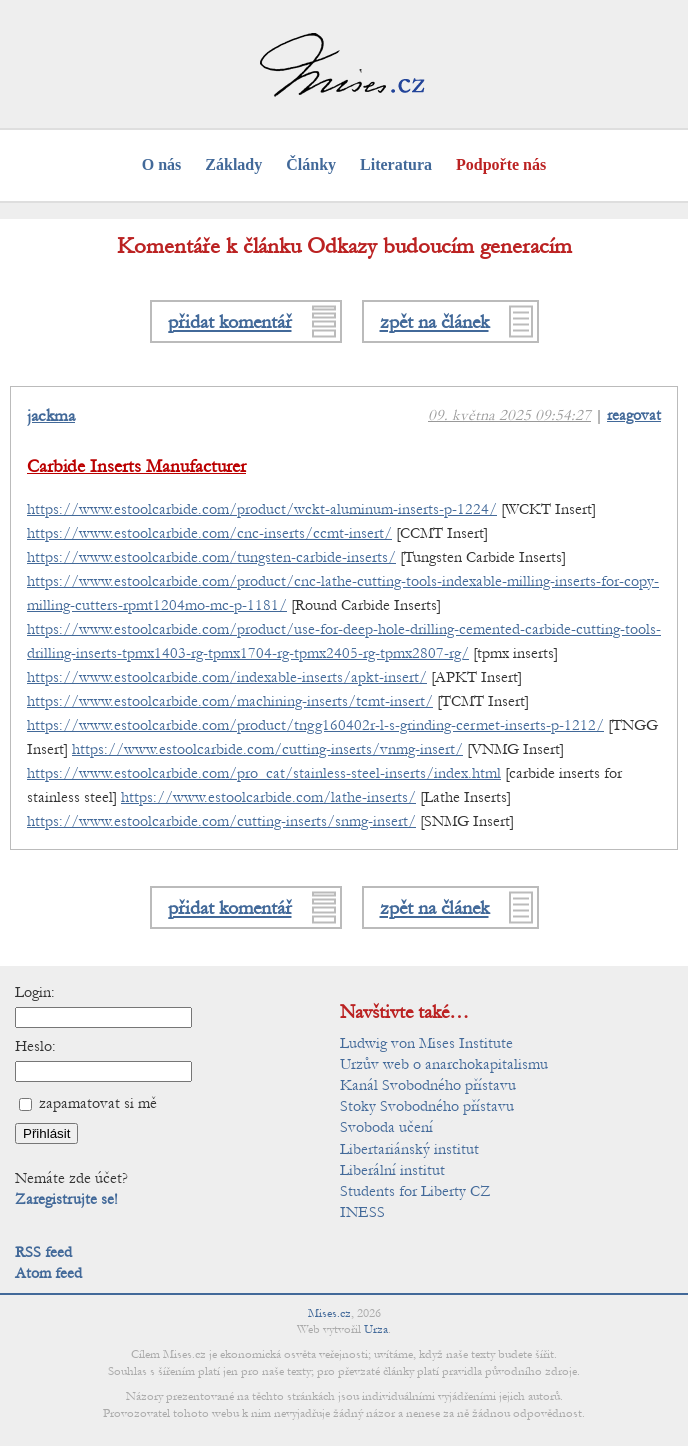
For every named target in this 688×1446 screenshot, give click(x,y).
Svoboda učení (386, 1127)
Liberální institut (392, 1170)
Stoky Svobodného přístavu (427, 1106)
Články (311, 164)
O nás (162, 164)
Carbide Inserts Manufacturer (136, 466)
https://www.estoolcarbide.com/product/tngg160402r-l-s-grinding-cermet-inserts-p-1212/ (315, 725)
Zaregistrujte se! (66, 1199)
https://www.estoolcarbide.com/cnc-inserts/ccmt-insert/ (209, 533)
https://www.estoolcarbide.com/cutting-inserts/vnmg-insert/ (267, 749)
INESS (362, 1212)
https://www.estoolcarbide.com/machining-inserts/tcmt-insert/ (230, 701)
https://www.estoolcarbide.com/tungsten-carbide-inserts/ (211, 557)
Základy (233, 164)
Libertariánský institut (409, 1149)
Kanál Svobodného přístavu (428, 1085)
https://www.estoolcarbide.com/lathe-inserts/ (268, 797)
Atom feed (48, 1273)
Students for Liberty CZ (415, 1191)
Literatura (396, 164)
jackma (51, 416)
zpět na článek (434, 321)
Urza (376, 1329)
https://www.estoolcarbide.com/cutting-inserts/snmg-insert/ (221, 821)
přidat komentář (230, 321)
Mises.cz (329, 1313)
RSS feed (43, 1252)
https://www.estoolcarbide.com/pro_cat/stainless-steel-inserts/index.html (264, 773)
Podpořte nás (501, 164)
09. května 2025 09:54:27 (509, 415)
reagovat (634, 415)
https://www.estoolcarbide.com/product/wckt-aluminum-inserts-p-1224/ (262, 509)
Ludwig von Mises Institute (426, 1043)
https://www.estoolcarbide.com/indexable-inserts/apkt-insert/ (227, 677)
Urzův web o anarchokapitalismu (444, 1064)
